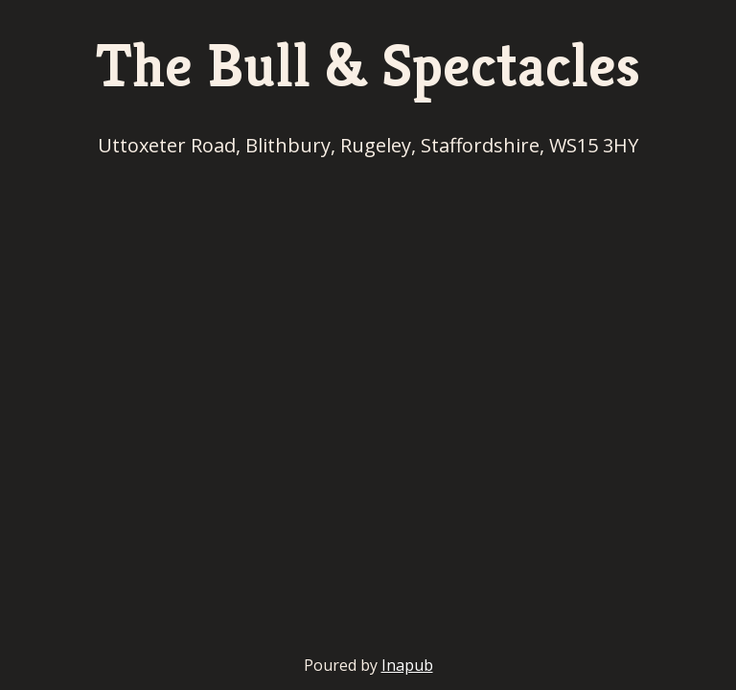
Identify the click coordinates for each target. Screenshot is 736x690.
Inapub (407, 665)
